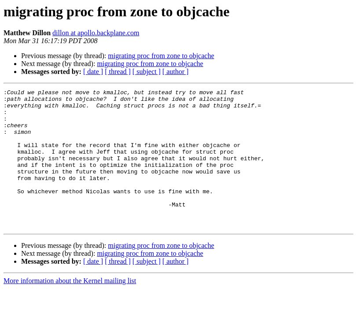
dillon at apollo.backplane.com (95, 33)
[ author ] (175, 71)
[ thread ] (118, 71)
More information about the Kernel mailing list (70, 308)
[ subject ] (146, 71)
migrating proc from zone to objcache (161, 55)
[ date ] (93, 71)
